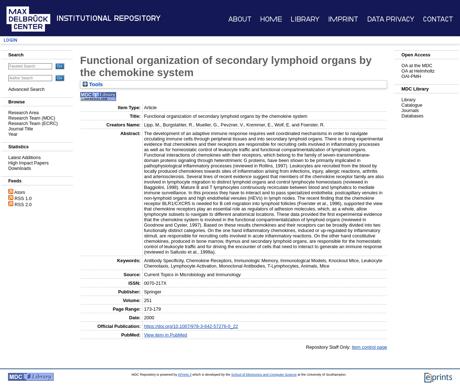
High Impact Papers (28, 163)
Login (10, 40)
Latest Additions (24, 157)
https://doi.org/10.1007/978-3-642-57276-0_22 (191, 326)
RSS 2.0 (23, 204)
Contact (438, 19)
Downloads (19, 168)
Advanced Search (26, 89)
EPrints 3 (184, 374)
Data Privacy (390, 19)
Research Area (23, 112)
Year (13, 134)
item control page (369, 347)
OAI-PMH (411, 76)
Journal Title (20, 128)
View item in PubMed (165, 335)
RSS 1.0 (23, 198)
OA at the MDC (416, 65)
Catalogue (411, 105)
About (240, 19)
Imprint (343, 19)
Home (271, 19)
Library (305, 19)
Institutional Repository (108, 18)
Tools (93, 84)
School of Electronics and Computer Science (263, 374)
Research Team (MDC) (31, 118)
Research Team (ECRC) (33, 123)
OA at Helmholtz (417, 71)
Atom (19, 192)
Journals (410, 110)
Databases (412, 116)
